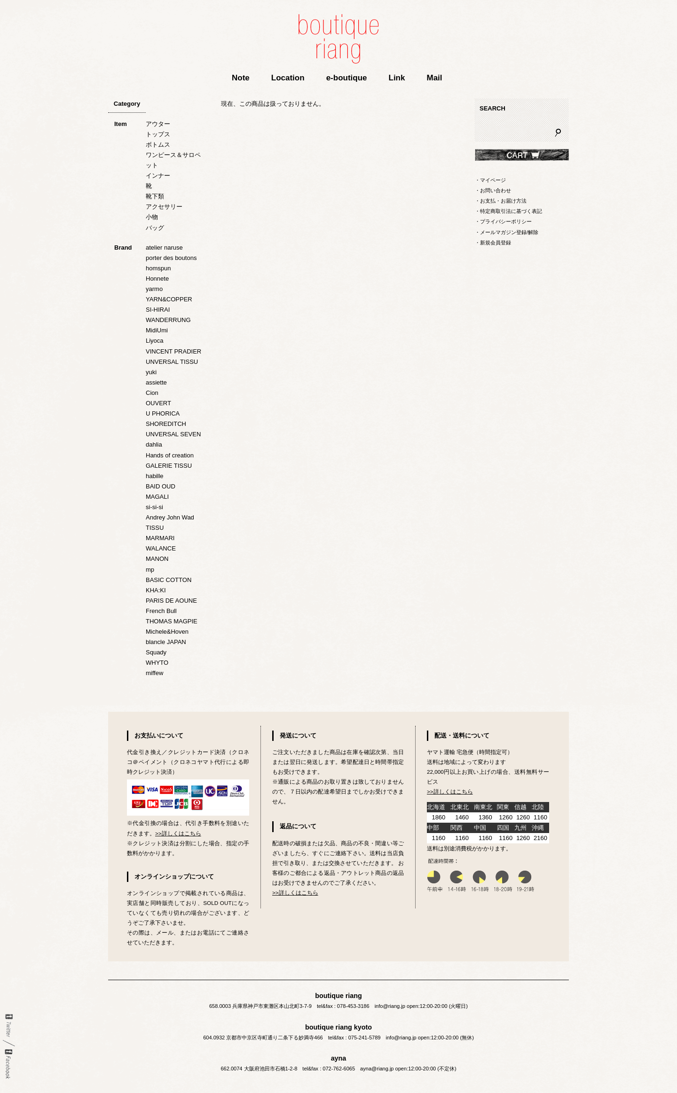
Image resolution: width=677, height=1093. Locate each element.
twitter (8, 1026)
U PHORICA (163, 413)
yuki (151, 372)
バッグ (155, 227)
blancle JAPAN (166, 641)
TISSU (155, 527)
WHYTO (157, 662)
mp (150, 569)
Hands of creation (170, 455)
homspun (158, 268)
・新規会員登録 (493, 242)
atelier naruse (164, 247)
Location (288, 77)
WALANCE (161, 548)
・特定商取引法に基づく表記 (508, 211)
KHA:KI (156, 590)
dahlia (154, 444)
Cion (152, 392)
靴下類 (155, 196)
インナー (158, 175)
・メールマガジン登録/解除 (506, 232)
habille (155, 476)
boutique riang (338, 38)
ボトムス (158, 144)
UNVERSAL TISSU (172, 361)
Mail (434, 77)
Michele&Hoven (167, 631)
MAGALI (157, 496)
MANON (157, 558)
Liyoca (155, 340)
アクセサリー (164, 206)
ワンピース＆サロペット (173, 160)
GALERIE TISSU (169, 465)
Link (397, 77)
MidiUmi (157, 330)
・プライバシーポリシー (503, 221)
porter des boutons (171, 257)
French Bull (161, 610)
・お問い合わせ (493, 190)
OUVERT (158, 403)
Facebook (8, 1064)
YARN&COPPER (169, 299)
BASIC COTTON (168, 579)
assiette (156, 382)
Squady (156, 652)
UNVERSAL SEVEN (173, 434)
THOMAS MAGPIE (171, 621)
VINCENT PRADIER (173, 351)
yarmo (154, 288)
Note (241, 77)
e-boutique (346, 77)
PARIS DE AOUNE (171, 600)
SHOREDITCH (166, 423)
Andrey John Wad (170, 517)
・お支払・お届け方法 (501, 201)
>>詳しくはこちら (178, 833)
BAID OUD (160, 486)
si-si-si (154, 507)
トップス (158, 134)
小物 (152, 216)
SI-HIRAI (158, 309)
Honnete (157, 278)
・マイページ (490, 180)
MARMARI (160, 538)
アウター (158, 123)
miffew (154, 672)
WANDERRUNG (168, 319)
